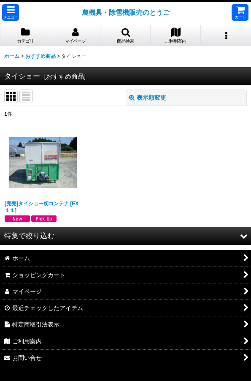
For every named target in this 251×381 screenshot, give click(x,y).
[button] (10, 12)
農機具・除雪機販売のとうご (126, 12)
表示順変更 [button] (147, 97)
